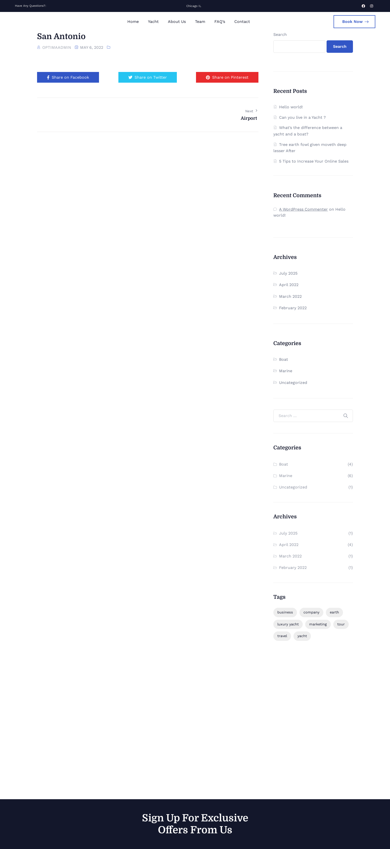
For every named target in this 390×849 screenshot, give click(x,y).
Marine (285, 370)
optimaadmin (56, 47)
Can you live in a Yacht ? (302, 117)
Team (200, 21)
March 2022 (290, 296)
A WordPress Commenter (303, 209)
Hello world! (291, 107)
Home (133, 21)
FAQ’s (219, 21)
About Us (177, 21)
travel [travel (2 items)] (282, 636)
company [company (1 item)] (311, 612)
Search (280, 34)
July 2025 (288, 273)
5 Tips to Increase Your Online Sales (313, 161)
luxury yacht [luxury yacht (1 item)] (288, 624)
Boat (283, 359)
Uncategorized (293, 382)
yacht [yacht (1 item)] (302, 636)
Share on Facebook (68, 77)
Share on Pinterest (227, 77)
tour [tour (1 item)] (341, 624)
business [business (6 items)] (285, 612)
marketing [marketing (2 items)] (318, 624)
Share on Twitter (147, 77)
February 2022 (293, 307)
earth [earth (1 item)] (334, 612)
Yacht (153, 21)
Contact (242, 21)
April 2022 (288, 284)
